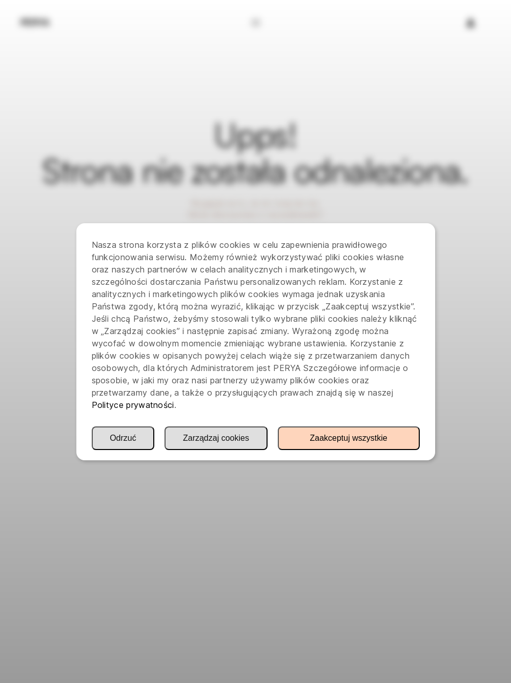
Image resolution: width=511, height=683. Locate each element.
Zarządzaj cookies (216, 438)
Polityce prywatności (133, 405)
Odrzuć (123, 438)
